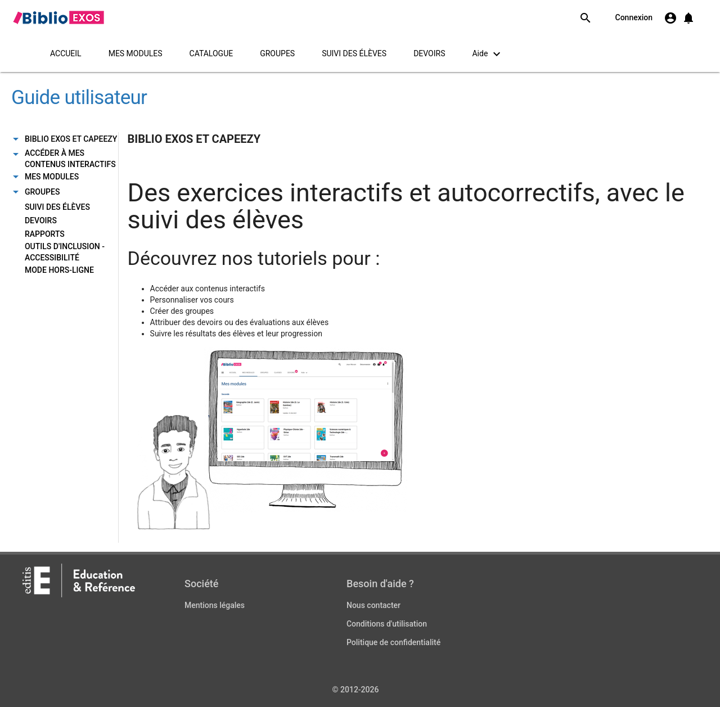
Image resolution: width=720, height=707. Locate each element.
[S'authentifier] (671, 18)
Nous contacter (373, 605)
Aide (487, 54)
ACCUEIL (66, 53)
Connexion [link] (634, 17)
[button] (689, 18)
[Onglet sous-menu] (15, 139)
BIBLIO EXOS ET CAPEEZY (71, 138)
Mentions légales (214, 605)
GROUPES (277, 53)
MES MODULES (136, 53)
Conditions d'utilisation (386, 623)
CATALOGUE (211, 53)
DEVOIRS (429, 53)
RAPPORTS (45, 233)
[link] (58, 17)
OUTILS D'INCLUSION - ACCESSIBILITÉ (65, 252)
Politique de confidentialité (393, 642)
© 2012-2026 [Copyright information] (355, 689)
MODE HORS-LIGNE (59, 269)
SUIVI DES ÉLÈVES (354, 53)
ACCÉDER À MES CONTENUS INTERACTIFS (70, 158)
